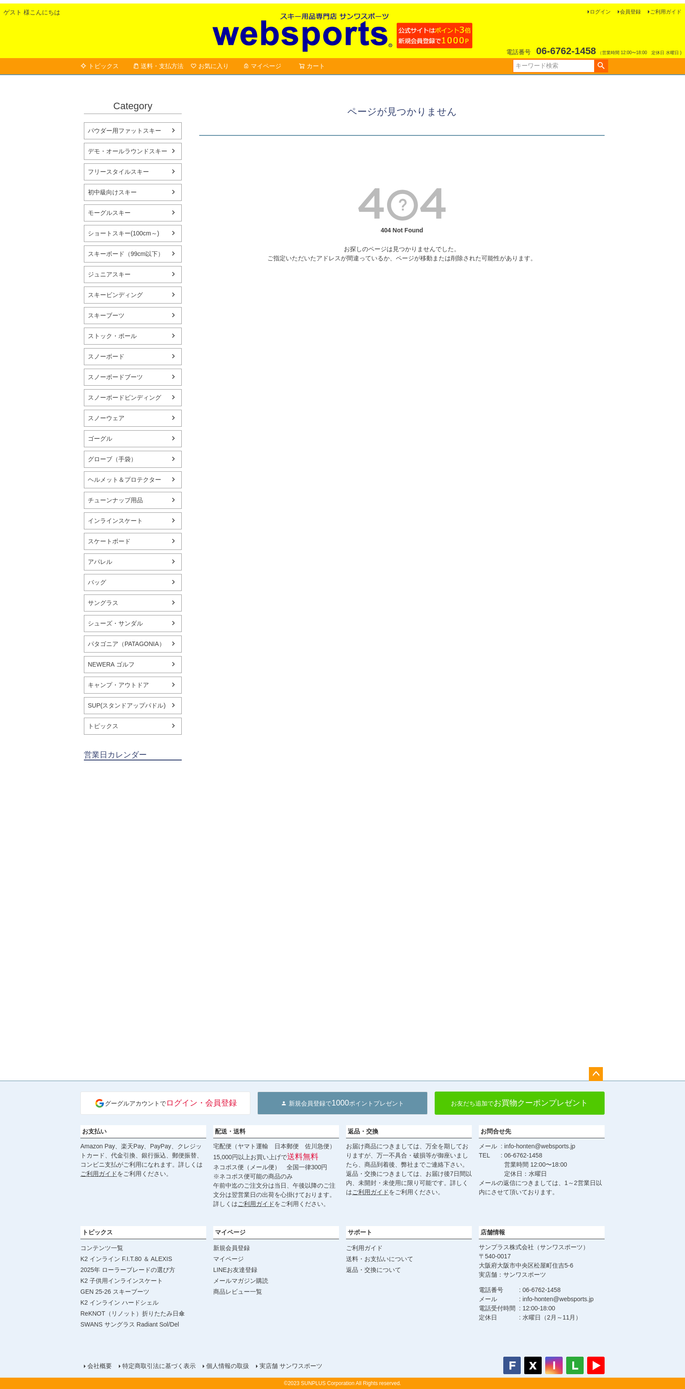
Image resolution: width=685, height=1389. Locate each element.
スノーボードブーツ (115, 376)
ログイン (600, 12)
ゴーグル (100, 438)
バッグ (97, 582)
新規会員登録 (231, 1247)
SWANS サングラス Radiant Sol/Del (129, 1324)
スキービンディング (115, 294)
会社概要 (99, 1365)
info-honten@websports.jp (539, 1146)
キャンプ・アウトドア (118, 684)
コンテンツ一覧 (101, 1247)
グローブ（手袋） (112, 459)
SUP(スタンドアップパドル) (127, 705)
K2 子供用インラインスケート (121, 1280)
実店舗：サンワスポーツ (512, 1274)
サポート (360, 1232)
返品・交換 (363, 1131)
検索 (601, 66)
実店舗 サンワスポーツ (290, 1365)
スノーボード (106, 356)
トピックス (99, 65)
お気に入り (209, 65)
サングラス (103, 602)
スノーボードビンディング (124, 397)
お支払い (94, 1131)
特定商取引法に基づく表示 (159, 1365)
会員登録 (630, 12)
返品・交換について (373, 1269)
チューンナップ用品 (115, 500)
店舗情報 (493, 1232)
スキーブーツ (106, 315)
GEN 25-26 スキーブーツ (114, 1291)
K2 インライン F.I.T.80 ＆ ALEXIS (126, 1258)
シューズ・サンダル (115, 623)
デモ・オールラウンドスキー (127, 151)
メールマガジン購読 (240, 1280)
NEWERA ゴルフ (111, 664)
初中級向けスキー (112, 192)
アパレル (100, 561)
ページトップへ (596, 1074)
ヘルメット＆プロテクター (124, 479)
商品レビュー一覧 (237, 1291)
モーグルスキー (109, 212)
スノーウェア (106, 418)
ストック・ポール (112, 335)
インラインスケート (115, 520)
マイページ (262, 65)
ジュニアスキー (109, 274)
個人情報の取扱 (227, 1365)
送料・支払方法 (158, 65)
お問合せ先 (496, 1131)
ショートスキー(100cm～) (123, 233)
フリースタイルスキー (118, 171)
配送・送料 (230, 1131)
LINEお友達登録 (235, 1269)
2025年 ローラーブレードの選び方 (127, 1269)
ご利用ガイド (666, 12)
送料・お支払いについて (379, 1258)
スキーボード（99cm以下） (126, 253)
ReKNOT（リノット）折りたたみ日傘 (132, 1313)
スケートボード (109, 541)
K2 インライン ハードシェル (119, 1302)
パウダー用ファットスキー (124, 130)
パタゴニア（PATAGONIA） (126, 643)
